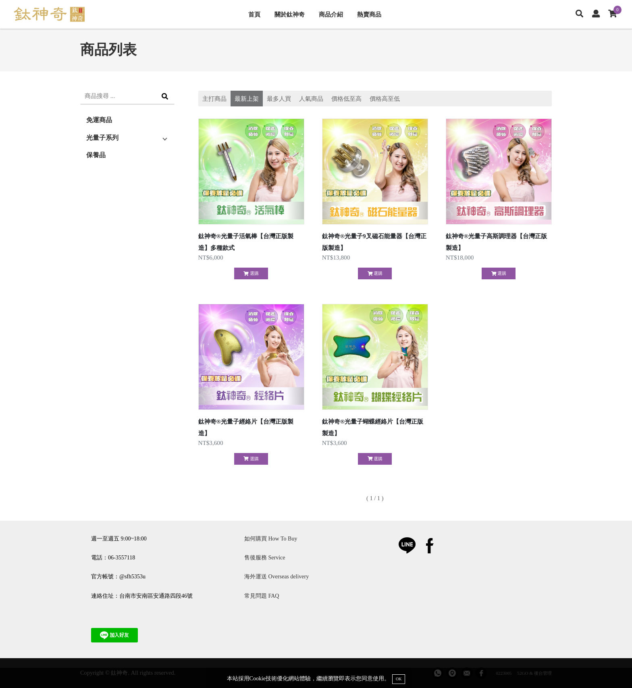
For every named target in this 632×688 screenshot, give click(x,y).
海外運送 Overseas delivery (276, 577)
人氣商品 (311, 98)
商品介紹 (331, 14)
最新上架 (247, 98)
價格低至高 (346, 98)
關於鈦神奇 (289, 14)
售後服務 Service (264, 558)
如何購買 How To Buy (270, 539)
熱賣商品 (369, 14)
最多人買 (279, 98)
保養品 (96, 155)
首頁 (254, 14)
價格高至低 (385, 98)
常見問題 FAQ (261, 596)
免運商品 (99, 119)
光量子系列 (102, 137)
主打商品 (214, 98)
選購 (250, 273)
